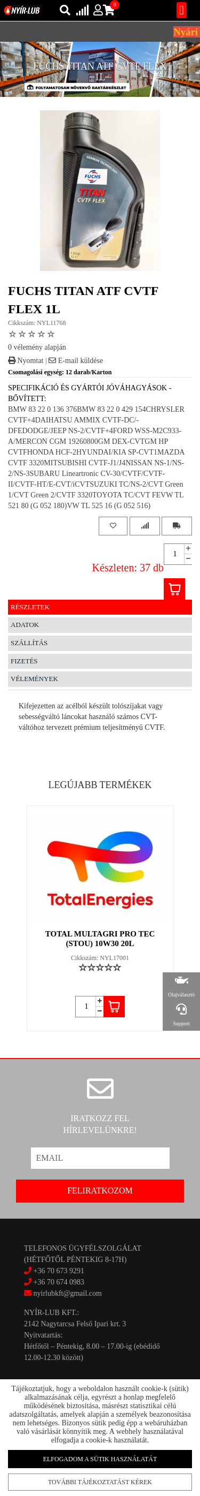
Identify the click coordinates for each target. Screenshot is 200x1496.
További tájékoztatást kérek (100, 1481)
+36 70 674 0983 (59, 1282)
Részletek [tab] (30, 607)
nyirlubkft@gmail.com (63, 1293)
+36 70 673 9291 (59, 1271)
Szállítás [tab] (29, 643)
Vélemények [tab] (34, 679)
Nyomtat (26, 361)
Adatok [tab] (25, 625)
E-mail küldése (76, 361)
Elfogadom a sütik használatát (100, 1459)
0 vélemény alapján (37, 347)
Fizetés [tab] (24, 661)
